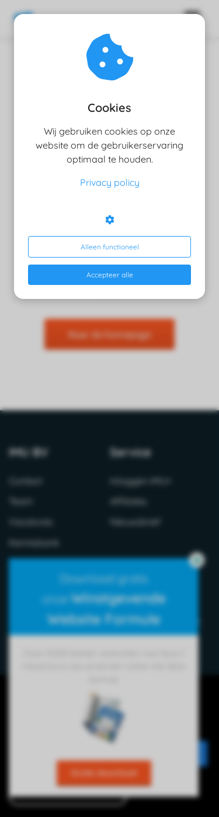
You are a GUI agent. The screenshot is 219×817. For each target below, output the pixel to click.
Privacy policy (110, 182)
